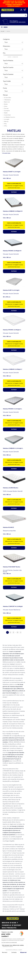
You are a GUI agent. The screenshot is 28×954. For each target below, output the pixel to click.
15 (17, 632)
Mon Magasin (14, 21)
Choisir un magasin (17, 22)
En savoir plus (6, 153)
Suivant (20, 632)
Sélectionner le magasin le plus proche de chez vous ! (14, 185)
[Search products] (14, 15)
